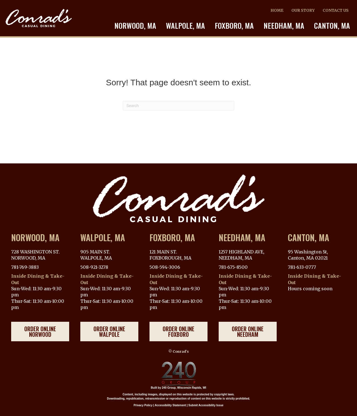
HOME (277, 10)
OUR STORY (303, 10)
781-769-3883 (25, 267)
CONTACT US (336, 10)
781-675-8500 (233, 267)
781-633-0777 (302, 267)
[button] (40, 331)
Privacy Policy (143, 405)
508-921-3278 (94, 267)
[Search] (178, 105)
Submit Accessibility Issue (205, 405)
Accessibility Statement (170, 405)
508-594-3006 (164, 267)
